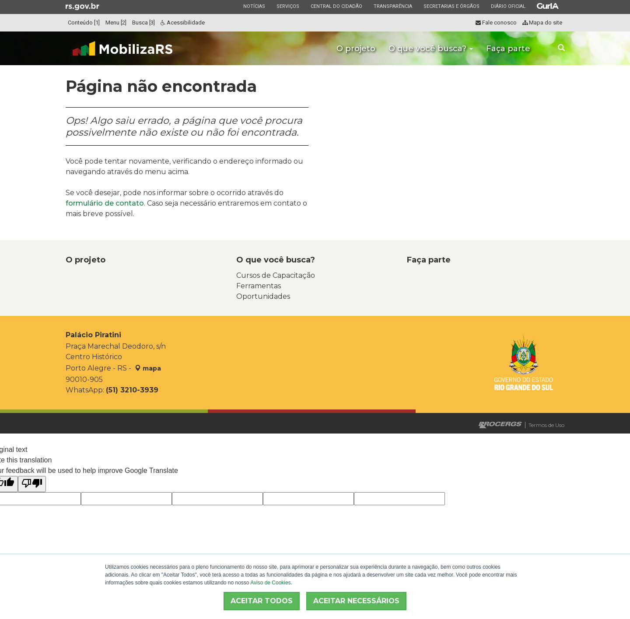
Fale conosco (496, 22)
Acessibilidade (183, 22)
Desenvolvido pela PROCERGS (500, 425)
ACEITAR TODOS (262, 601)
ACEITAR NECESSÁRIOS (356, 601)
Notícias (254, 6)
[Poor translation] (32, 484)
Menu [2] (115, 22)
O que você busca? (430, 48)
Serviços (287, 6)
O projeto (355, 48)
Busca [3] (143, 22)
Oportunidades (263, 296)
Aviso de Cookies (270, 583)
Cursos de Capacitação (275, 275)
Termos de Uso (546, 425)
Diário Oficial (507, 6)
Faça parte (508, 48)
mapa (148, 368)
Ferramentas (258, 286)
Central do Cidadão (336, 6)
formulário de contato (105, 203)
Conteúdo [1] (84, 22)
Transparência (392, 6)
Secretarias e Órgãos (451, 6)
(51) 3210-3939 (132, 390)
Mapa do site (542, 22)
